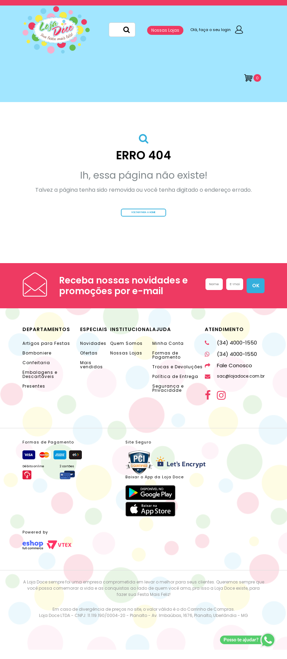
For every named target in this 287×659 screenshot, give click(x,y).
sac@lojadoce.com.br (235, 385)
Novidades (93, 353)
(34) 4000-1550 (231, 352)
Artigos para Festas (46, 353)
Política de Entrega (175, 386)
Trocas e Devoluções (177, 376)
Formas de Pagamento (166, 364)
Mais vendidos (91, 374)
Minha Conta (168, 353)
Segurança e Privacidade (168, 397)
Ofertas (89, 362)
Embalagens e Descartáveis (39, 384)
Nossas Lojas (165, 30)
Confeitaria (36, 372)
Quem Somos (126, 353)
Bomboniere (36, 362)
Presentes (33, 395)
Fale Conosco (228, 374)
